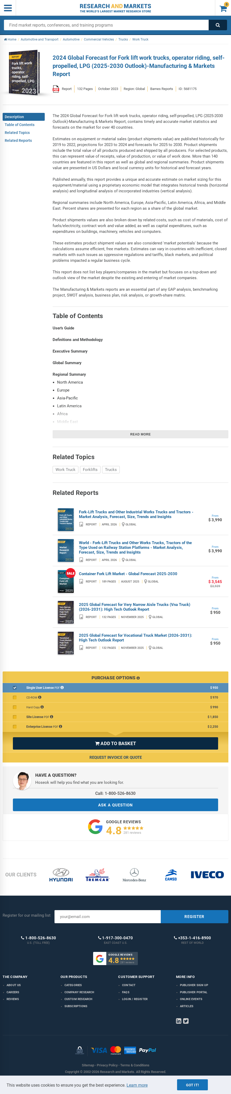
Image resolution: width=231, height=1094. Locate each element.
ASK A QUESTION (115, 805)
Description (14, 117)
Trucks (111, 469)
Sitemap (88, 1065)
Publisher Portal (194, 992)
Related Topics (17, 133)
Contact (128, 985)
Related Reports (18, 140)
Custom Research (78, 999)
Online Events (191, 999)
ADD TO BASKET (115, 743)
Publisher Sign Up (194, 985)
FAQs (125, 992)
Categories (73, 985)
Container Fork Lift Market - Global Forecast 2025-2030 (128, 573)
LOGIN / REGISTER (135, 999)
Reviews (13, 999)
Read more (140, 434)
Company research (79, 992)
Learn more (137, 1085)
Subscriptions (76, 1006)
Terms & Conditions (134, 1065)
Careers (13, 992)
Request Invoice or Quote (115, 757)
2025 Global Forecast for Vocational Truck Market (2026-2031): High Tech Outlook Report (135, 638)
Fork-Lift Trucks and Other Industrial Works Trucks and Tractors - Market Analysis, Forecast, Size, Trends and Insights (136, 514)
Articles (187, 1006)
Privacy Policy (107, 1065)
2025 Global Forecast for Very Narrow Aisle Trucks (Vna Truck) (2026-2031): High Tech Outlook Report (134, 607)
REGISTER (194, 916)
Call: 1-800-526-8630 (115, 793)
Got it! (192, 1085)
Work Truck (66, 469)
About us (14, 985)
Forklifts (90, 469)
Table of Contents (19, 125)
